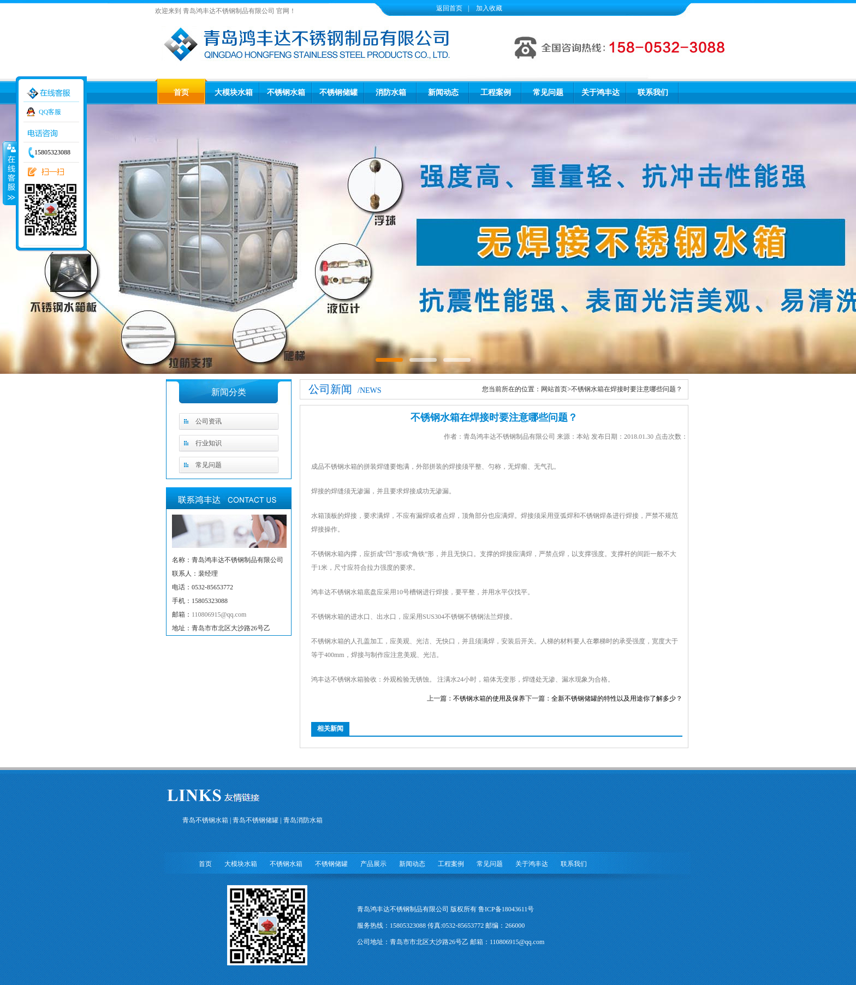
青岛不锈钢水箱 (205, 820)
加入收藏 (488, 8)
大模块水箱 (234, 92)
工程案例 (495, 92)
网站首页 (554, 389)
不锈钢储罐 (338, 92)
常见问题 (548, 92)
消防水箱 (391, 92)
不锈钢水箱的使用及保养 (489, 698)
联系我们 (653, 92)
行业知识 (208, 443)
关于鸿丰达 (600, 92)
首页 (181, 92)
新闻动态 (443, 92)
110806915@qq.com (219, 614)
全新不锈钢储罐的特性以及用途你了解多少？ (616, 698)
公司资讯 (208, 421)
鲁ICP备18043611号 (506, 909)
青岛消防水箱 (303, 820)
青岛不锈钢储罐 (255, 820)
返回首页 (449, 8)
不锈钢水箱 (286, 92)
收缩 (9, 173)
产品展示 (373, 864)
